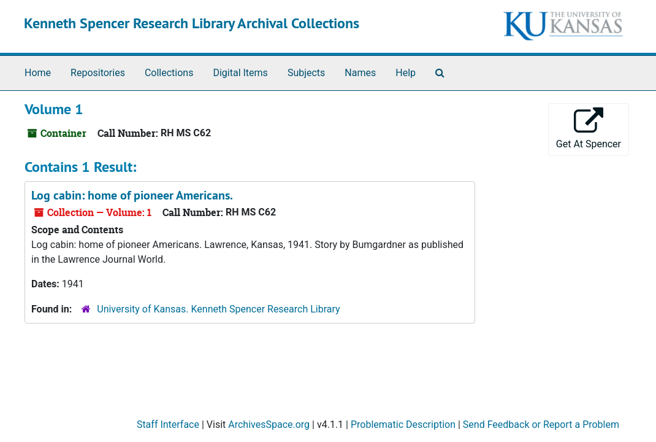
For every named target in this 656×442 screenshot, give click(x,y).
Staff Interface (168, 424)
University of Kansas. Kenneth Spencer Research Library (218, 309)
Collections (169, 73)
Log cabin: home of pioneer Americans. (132, 195)
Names (360, 73)
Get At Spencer (588, 128)
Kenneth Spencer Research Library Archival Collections (191, 23)
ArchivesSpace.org (269, 424)
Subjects (306, 73)
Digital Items (240, 73)
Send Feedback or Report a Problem (541, 424)
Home (38, 73)
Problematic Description (403, 424)
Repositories (98, 73)
